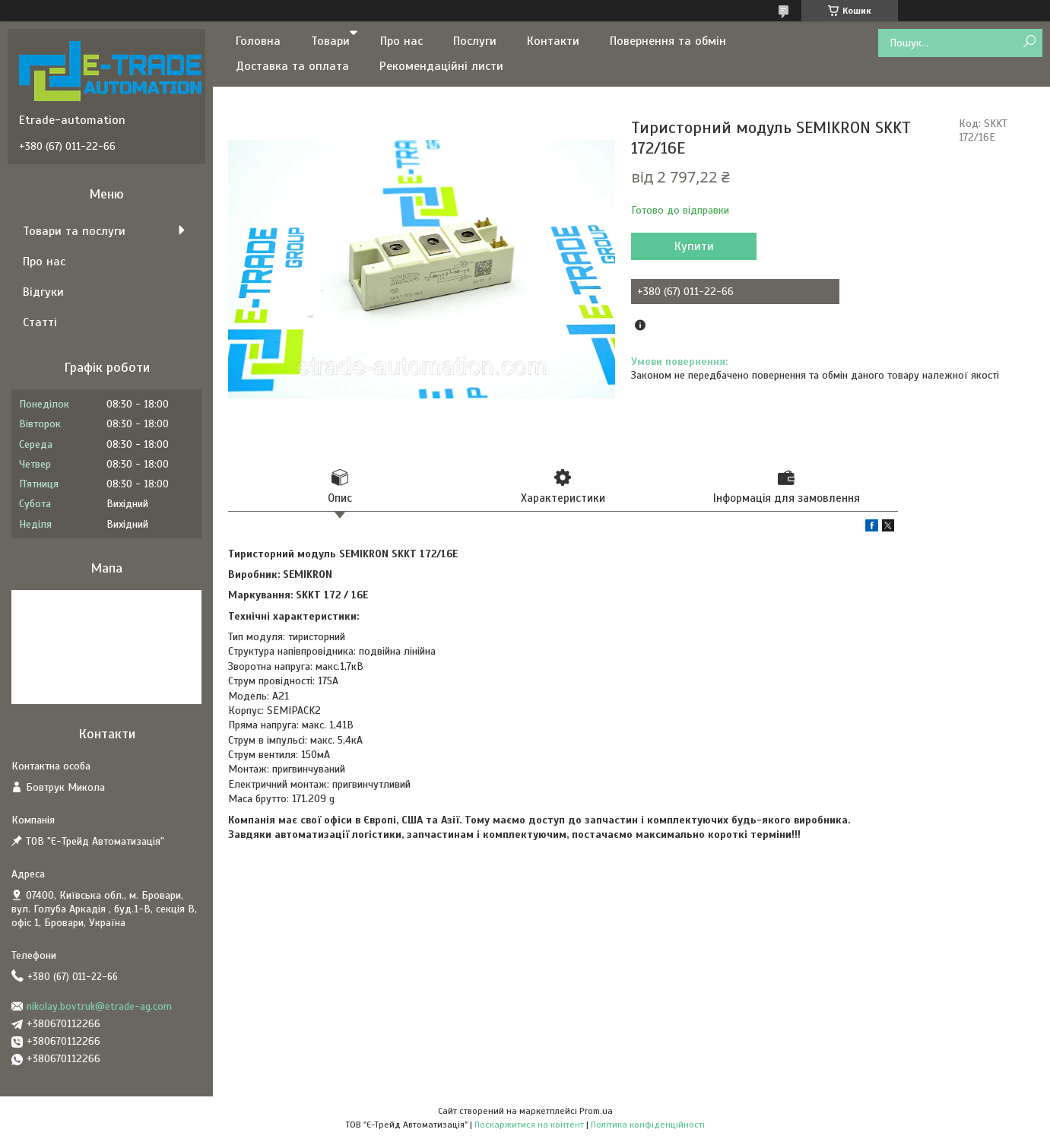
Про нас (401, 41)
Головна (258, 41)
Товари (330, 41)
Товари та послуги (74, 231)
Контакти (553, 41)
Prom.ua (596, 1111)
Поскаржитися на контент (529, 1124)
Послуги (474, 41)
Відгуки (43, 292)
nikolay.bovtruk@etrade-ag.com (99, 1006)
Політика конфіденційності (648, 1124)
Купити (694, 246)
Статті (40, 322)
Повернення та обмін (668, 41)
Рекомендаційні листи (441, 66)
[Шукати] (1029, 42)
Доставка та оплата (292, 66)
